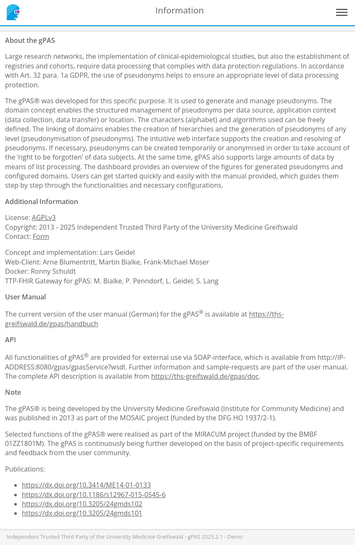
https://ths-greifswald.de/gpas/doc (205, 376)
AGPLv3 (44, 217)
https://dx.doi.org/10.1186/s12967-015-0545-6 (94, 494)
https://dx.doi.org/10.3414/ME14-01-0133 (86, 485)
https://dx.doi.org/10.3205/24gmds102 (82, 503)
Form (41, 236)
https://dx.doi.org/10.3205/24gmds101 (82, 513)
